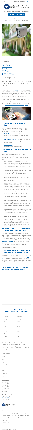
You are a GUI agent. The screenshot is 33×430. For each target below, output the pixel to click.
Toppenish (6, 316)
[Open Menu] (4, 1)
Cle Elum (5, 331)
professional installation (7, 241)
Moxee (18, 331)
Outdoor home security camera (11, 133)
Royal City (19, 319)
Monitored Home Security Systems (9, 74)
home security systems (18, 90)
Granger (5, 333)
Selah (5, 328)
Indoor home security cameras (11, 139)
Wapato (18, 321)
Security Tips (5, 64)
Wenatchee (6, 326)
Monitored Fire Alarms (7, 73)
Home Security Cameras (7, 71)
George (5, 321)
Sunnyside (19, 324)
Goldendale (6, 324)
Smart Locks (4, 70)
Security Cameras (5, 68)
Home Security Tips (6, 65)
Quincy (5, 319)
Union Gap (19, 336)
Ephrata (18, 328)
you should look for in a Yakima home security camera (16, 105)
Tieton (5, 336)
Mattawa (18, 326)
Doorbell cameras (8, 145)
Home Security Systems (7, 67)
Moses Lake (19, 316)
